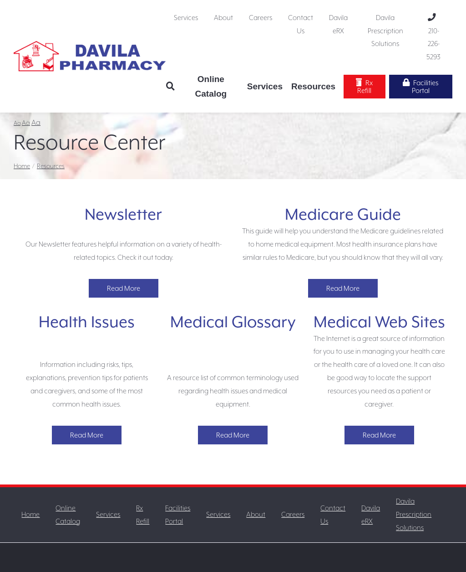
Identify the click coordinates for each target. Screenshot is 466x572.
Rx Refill (364, 86)
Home (22, 166)
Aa (17, 123)
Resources (313, 86)
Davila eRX (338, 24)
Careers (260, 17)
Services (186, 17)
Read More (123, 288)
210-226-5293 (433, 37)
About (223, 17)
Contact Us (300, 24)
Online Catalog (211, 86)
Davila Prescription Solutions (385, 31)
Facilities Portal (421, 86)
